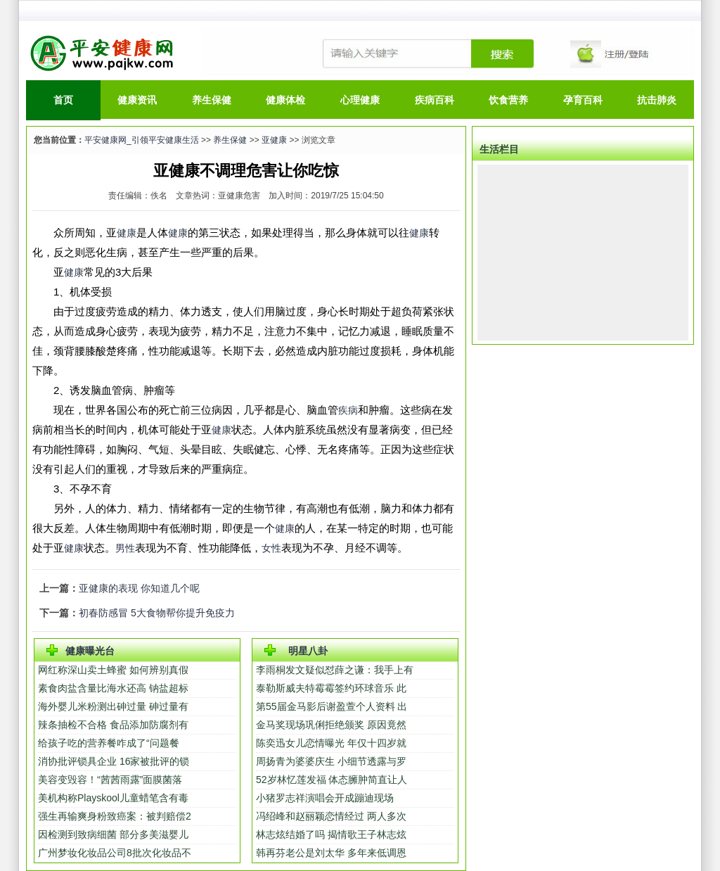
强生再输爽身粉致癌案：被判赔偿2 (114, 816)
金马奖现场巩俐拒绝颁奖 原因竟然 (331, 724)
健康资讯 (137, 100)
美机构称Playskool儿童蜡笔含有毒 (113, 797)
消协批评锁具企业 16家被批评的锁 (113, 761)
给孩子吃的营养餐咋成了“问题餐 (108, 743)
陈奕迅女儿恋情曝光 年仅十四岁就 (331, 743)
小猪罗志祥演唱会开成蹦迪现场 (325, 797)
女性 (271, 548)
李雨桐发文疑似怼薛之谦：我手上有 (334, 669)
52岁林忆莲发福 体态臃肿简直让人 (331, 779)
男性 (125, 548)
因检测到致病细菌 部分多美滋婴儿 (113, 834)
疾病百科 (434, 100)
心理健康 (360, 100)
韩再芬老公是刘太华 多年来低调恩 (331, 852)
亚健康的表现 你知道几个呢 (139, 588)
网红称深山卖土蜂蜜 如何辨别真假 (113, 669)
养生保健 (211, 100)
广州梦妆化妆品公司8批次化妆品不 (114, 852)
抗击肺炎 (656, 100)
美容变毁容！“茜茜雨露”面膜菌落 (110, 779)
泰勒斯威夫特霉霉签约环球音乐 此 (331, 688)
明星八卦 (308, 650)
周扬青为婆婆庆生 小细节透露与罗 (331, 761)
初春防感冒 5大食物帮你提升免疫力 (157, 612)
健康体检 (285, 100)
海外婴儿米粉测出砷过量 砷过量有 (113, 706)
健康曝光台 (90, 650)
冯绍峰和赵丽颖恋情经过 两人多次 (331, 816)
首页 (63, 100)
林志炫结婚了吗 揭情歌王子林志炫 (331, 834)
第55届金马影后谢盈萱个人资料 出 (331, 706)
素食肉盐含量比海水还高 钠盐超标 (113, 688)
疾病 (348, 410)
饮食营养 (508, 100)
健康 (126, 233)
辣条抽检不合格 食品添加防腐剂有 (113, 724)
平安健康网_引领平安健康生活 (141, 140)
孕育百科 (583, 100)
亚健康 (274, 140)
